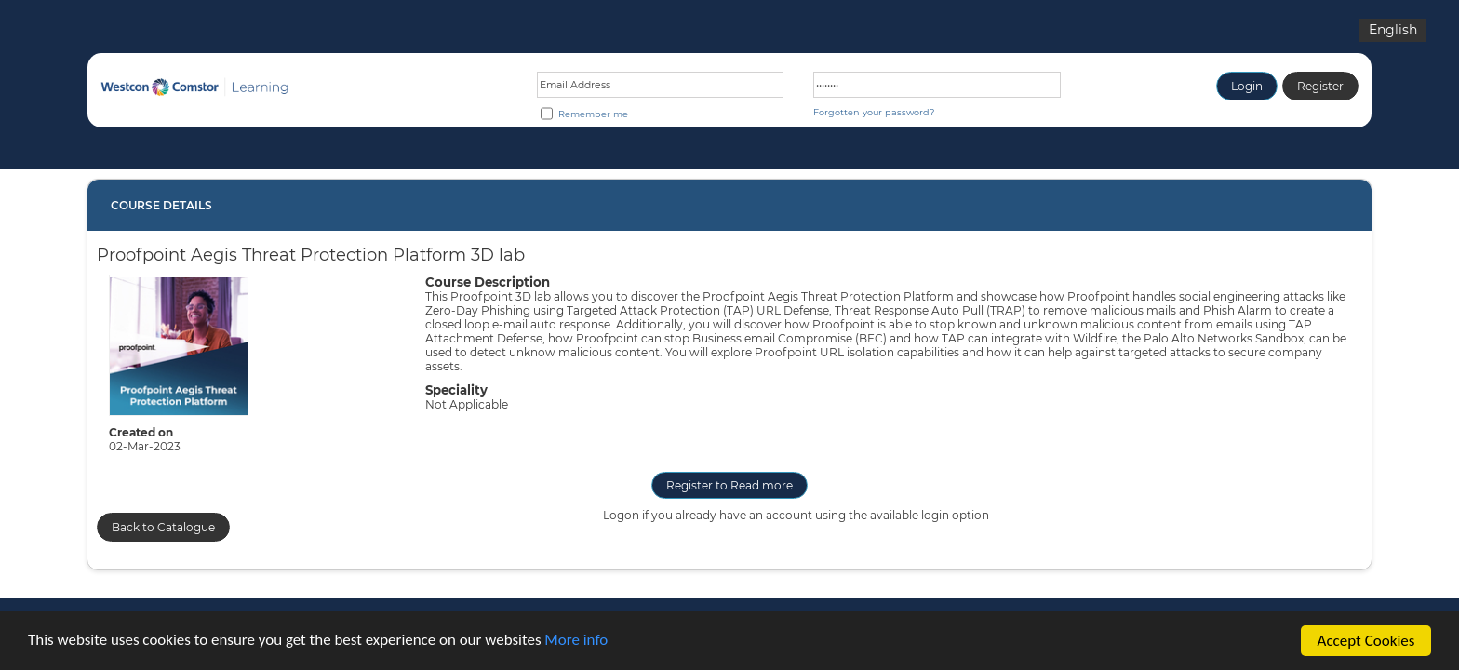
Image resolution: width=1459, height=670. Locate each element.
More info (577, 649)
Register (1320, 86)
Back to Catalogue (163, 527)
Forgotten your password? (873, 112)
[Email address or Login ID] (660, 85)
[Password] (937, 85)
